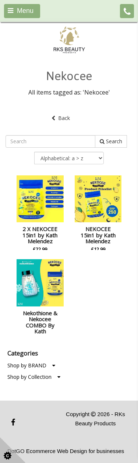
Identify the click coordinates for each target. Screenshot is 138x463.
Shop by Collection (33, 376)
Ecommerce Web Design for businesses (75, 451)
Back (61, 117)
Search (111, 141)
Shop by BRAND (31, 365)
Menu (20, 10)
